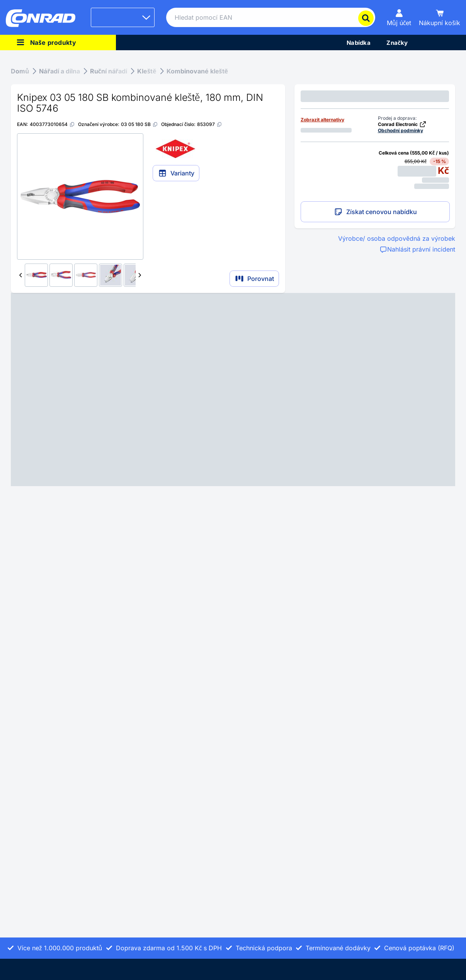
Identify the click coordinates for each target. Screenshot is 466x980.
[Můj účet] (399, 17)
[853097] (209, 124)
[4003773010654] (52, 124)
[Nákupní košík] (439, 17)
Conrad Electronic (402, 124)
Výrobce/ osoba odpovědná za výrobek (396, 238)
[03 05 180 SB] (139, 124)
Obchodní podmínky (400, 130)
